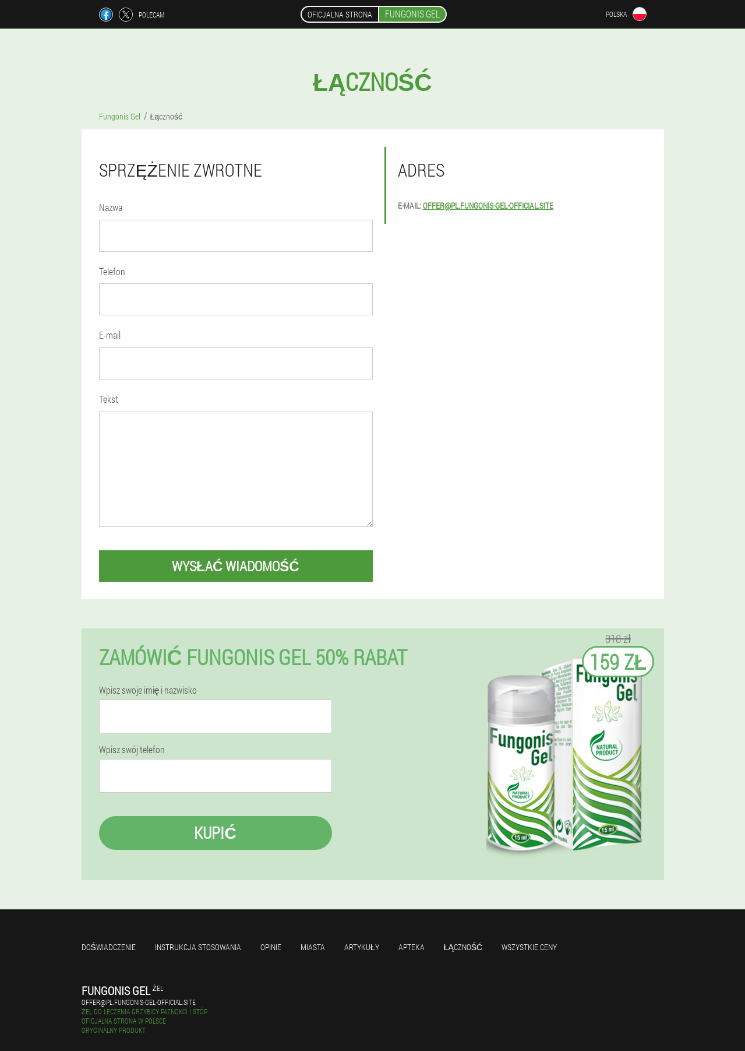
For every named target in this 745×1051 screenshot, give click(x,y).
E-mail (110, 335)
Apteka (411, 946)
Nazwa (110, 207)
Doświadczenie (109, 946)
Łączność (463, 946)
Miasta (313, 946)
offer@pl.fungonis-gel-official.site (488, 205)
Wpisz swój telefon (132, 749)
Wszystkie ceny (529, 946)
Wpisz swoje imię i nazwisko (148, 690)
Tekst (108, 399)
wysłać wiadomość (235, 566)
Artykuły (361, 946)
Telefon (112, 271)
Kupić (215, 832)
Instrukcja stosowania (198, 946)
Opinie (270, 946)
